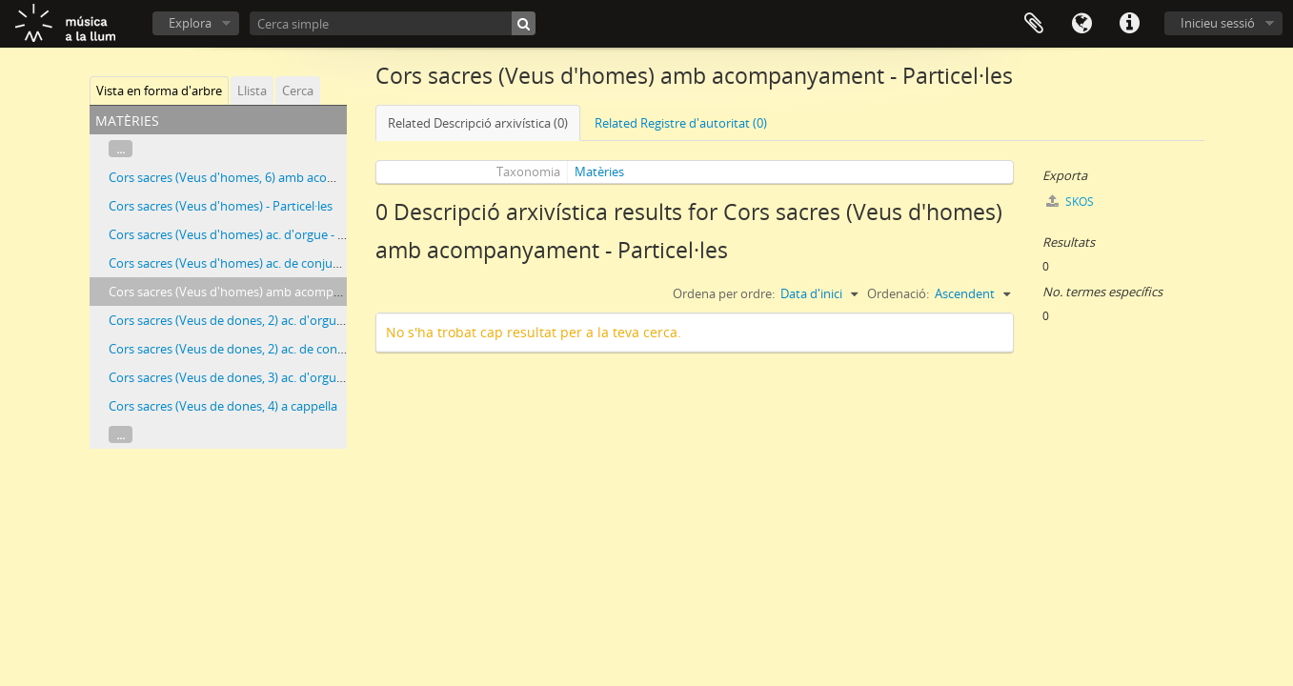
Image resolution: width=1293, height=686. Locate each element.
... (120, 148)
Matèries (599, 171)
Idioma (1081, 24)
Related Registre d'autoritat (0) (681, 122)
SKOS (1070, 201)
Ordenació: (898, 293)
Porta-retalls (1034, 24)
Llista (252, 90)
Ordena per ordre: (724, 293)
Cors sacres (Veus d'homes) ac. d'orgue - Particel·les (253, 234)
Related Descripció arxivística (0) (478, 122)
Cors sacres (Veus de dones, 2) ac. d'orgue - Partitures (259, 320)
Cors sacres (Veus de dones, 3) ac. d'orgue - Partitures (259, 377)
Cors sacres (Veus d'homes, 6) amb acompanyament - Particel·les (291, 177)
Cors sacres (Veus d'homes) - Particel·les (221, 205)
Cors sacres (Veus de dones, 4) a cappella (223, 405)
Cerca (297, 90)
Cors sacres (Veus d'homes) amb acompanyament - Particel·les (285, 291)
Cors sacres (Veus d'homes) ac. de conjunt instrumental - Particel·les (300, 263)
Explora (190, 22)
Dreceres (1129, 24)
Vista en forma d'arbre (159, 90)
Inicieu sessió (1218, 22)
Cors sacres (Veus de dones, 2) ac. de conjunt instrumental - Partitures (305, 348)
